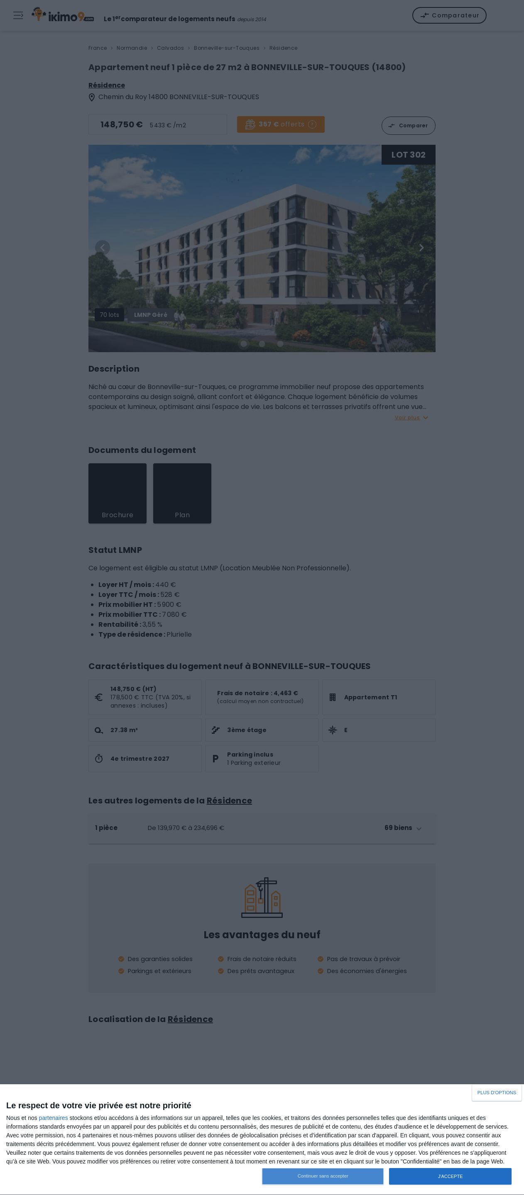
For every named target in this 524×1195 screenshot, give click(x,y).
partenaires (53, 1118)
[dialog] (262, 1140)
